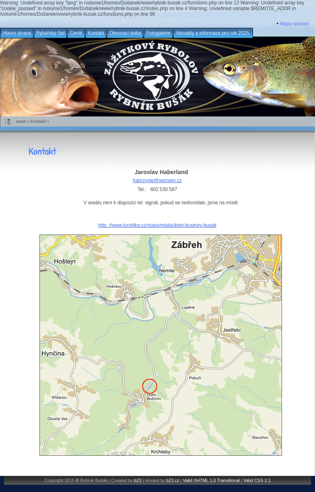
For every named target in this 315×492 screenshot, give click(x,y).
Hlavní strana (16, 33)
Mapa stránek (294, 24)
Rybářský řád (50, 33)
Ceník (76, 33)
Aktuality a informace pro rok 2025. (213, 33)
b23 (137, 480)
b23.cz (172, 480)
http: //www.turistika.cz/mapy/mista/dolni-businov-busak (157, 225)
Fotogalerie (158, 33)
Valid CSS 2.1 (257, 480)
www (21, 121)
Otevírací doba (125, 33)
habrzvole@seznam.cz (157, 180)
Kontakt (96, 33)
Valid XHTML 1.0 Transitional (211, 480)
